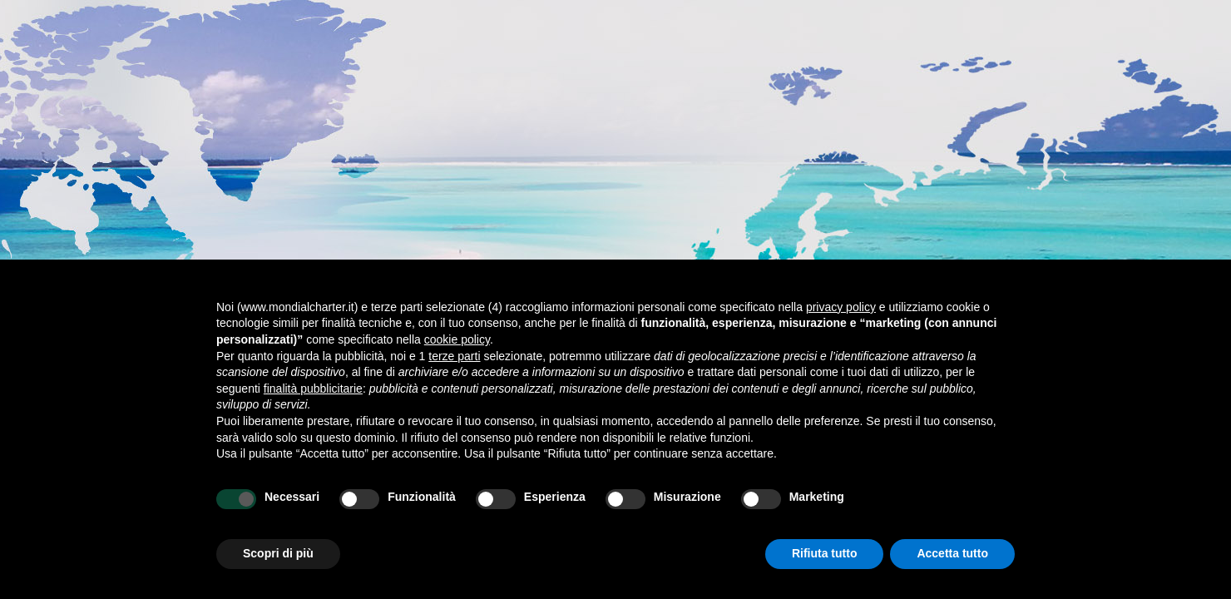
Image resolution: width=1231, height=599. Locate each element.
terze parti (454, 356)
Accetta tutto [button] (952, 553)
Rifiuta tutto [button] (825, 553)
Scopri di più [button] (278, 553)
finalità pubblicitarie (313, 388)
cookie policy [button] (457, 339)
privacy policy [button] (841, 307)
